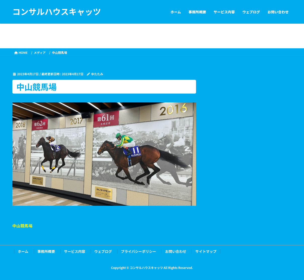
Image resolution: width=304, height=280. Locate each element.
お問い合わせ (175, 251)
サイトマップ (205, 251)
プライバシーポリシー (138, 251)
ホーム (23, 251)
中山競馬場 (22, 226)
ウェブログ (103, 251)
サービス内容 (74, 251)
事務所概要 (46, 251)
